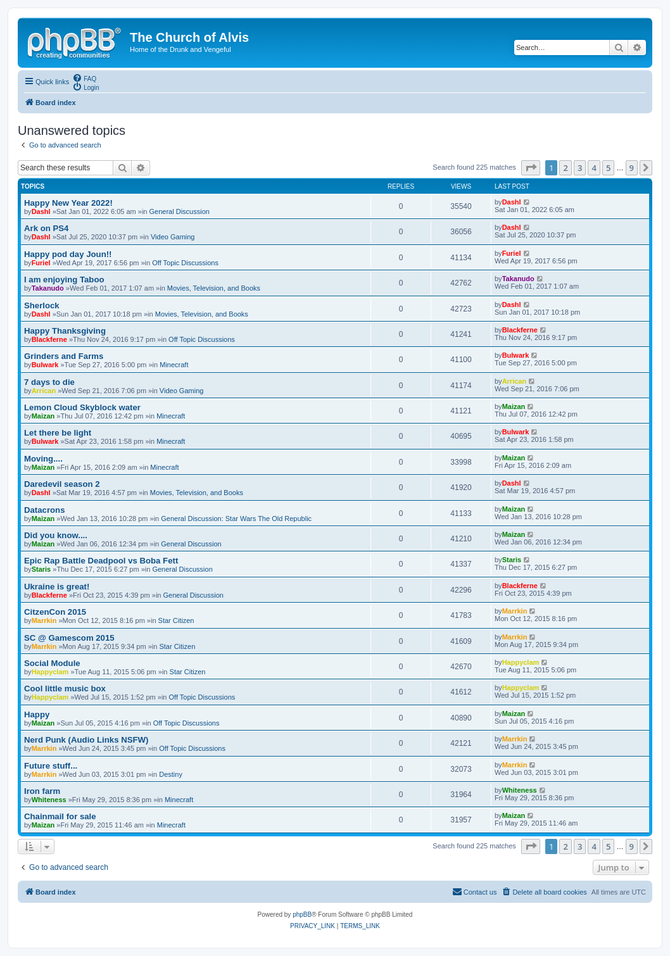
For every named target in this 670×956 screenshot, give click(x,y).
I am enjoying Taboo (64, 279)
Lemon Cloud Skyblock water (82, 407)
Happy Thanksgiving (65, 331)
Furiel (41, 263)
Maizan (43, 416)
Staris (41, 569)
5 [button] (608, 167)
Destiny (170, 774)
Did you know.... (55, 535)
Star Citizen (176, 620)
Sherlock (42, 305)
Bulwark (45, 364)
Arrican (44, 390)
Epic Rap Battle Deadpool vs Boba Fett (101, 560)
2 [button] (565, 167)
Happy (36, 714)
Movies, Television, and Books (213, 288)
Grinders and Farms (63, 356)
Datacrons (44, 510)
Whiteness (49, 799)
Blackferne (49, 339)
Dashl (41, 211)
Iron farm (42, 791)
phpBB (302, 914)
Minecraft (174, 364)
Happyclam (50, 672)
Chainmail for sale (60, 816)
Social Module (52, 663)
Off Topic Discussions (185, 263)
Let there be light (57, 432)
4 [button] (593, 167)
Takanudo (48, 288)
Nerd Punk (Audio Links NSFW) (86, 740)
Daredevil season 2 (62, 484)
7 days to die (49, 382)
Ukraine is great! (56, 586)
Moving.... (43, 458)
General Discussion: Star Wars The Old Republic (236, 518)
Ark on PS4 (46, 228)
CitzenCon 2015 (55, 612)
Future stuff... (50, 765)
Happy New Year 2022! (68, 203)
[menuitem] (84, 77)
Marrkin (44, 620)
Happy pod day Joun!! (67, 254)
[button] (530, 167)
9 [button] (631, 167)
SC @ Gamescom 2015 (69, 638)
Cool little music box (65, 688)
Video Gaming (173, 237)
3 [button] (580, 167)
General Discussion (179, 211)
